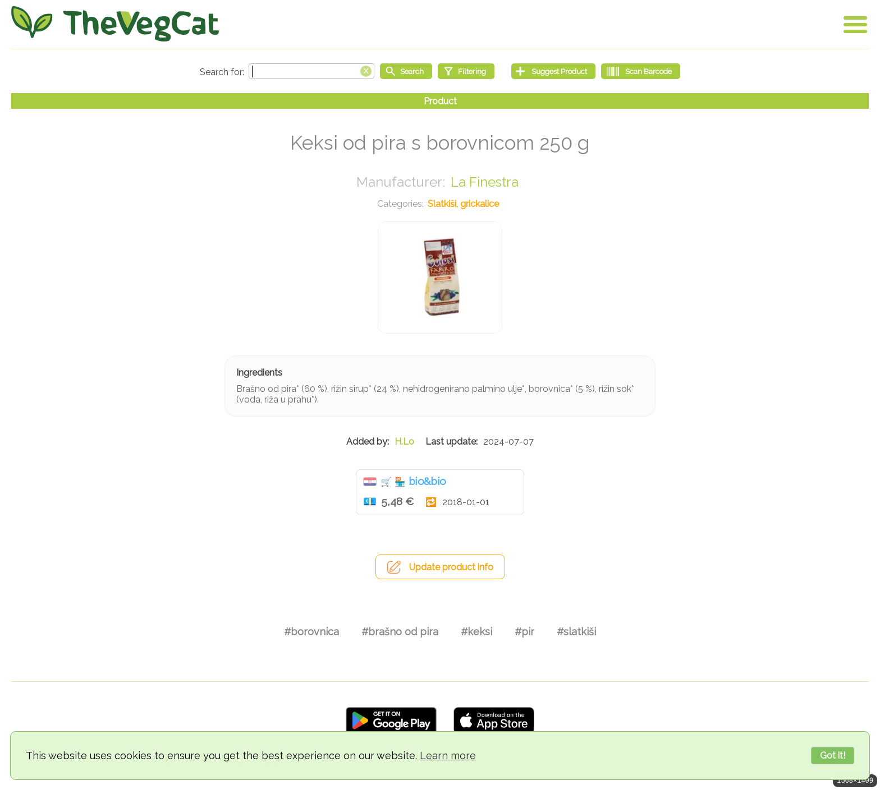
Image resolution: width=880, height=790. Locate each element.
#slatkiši (576, 631)
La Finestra (485, 182)
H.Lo (404, 441)
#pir (524, 631)
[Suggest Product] (553, 71)
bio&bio (427, 481)
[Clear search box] (366, 70)
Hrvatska (370, 481)
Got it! (832, 755)
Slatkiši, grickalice (463, 203)
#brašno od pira (399, 631)
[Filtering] (466, 71)
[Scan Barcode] (640, 71)
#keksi (476, 631)
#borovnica (311, 631)
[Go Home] (115, 24)
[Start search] (406, 71)
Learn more (448, 755)
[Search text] (311, 71)
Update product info (451, 567)
